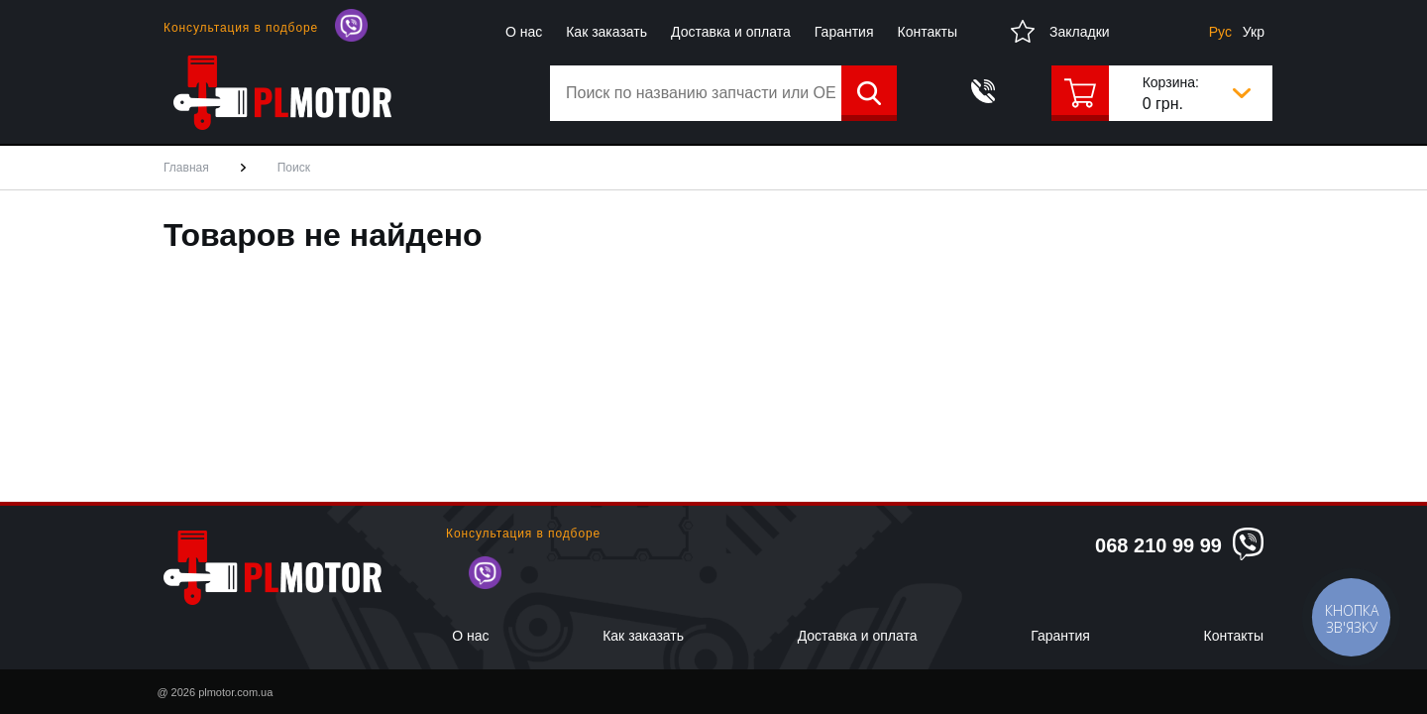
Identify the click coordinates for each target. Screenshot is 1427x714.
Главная (186, 168)
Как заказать (606, 32)
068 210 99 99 (1158, 545)
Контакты (927, 32)
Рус (1220, 32)
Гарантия (844, 32)
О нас (523, 32)
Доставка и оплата (731, 32)
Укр (1253, 32)
